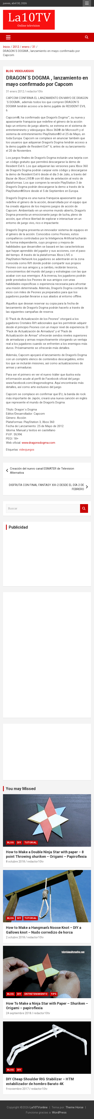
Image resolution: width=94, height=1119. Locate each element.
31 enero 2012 (15, 91)
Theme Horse (74, 1107)
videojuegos (26, 449)
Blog (9, 71)
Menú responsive (87, 3)
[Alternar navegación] (8, 37)
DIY (19, 842)
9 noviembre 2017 (17, 1088)
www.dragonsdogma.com (38, 442)
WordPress (59, 1112)
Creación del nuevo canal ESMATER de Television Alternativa (42, 470)
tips (53, 994)
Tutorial (30, 842)
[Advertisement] (36, 557)
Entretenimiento (35, 994)
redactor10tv (34, 91)
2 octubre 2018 (15, 937)
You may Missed (21, 788)
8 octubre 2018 (15, 861)
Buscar (84, 508)
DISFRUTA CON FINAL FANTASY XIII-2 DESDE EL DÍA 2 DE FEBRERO (46, 487)
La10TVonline (39, 1107)
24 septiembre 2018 (18, 1013)
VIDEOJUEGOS (24, 71)
